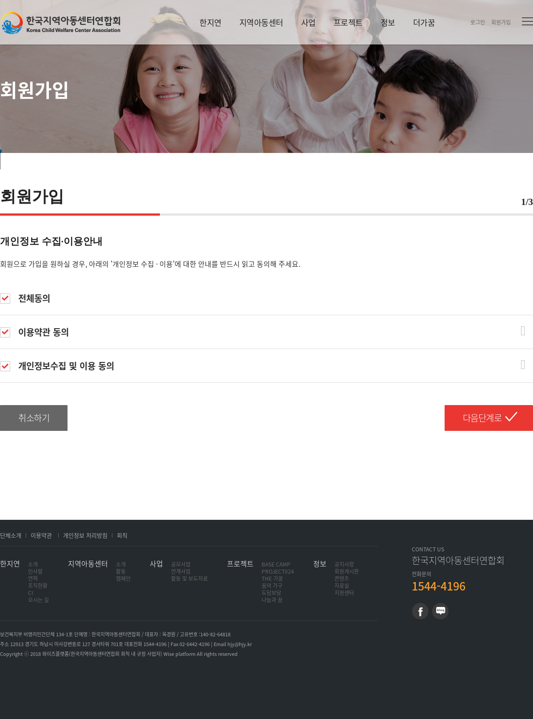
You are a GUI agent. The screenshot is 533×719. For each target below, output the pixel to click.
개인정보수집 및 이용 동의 (57, 365)
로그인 (477, 22)
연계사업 (181, 571)
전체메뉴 (527, 21)
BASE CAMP (276, 564)
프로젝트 (348, 22)
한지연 (60, 23)
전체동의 (25, 298)
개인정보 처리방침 (85, 535)
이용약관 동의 (34, 331)
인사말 (35, 571)
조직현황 (38, 586)
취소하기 (33, 417)
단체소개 (10, 535)
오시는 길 (38, 600)
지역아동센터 (261, 22)
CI (30, 593)
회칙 (122, 535)
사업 (308, 22)
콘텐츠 (341, 578)
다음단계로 (482, 417)
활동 (121, 571)
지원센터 (344, 593)
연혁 (33, 578)
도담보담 (271, 593)
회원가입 (501, 22)
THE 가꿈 (272, 578)
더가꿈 (424, 22)
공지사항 (344, 564)
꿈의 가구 (272, 586)
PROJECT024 (278, 571)
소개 (33, 564)
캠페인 (123, 578)
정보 (388, 22)
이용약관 (41, 535)
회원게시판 (346, 571)
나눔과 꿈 (272, 600)
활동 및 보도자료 (189, 578)
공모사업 (181, 564)
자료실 (341, 586)
